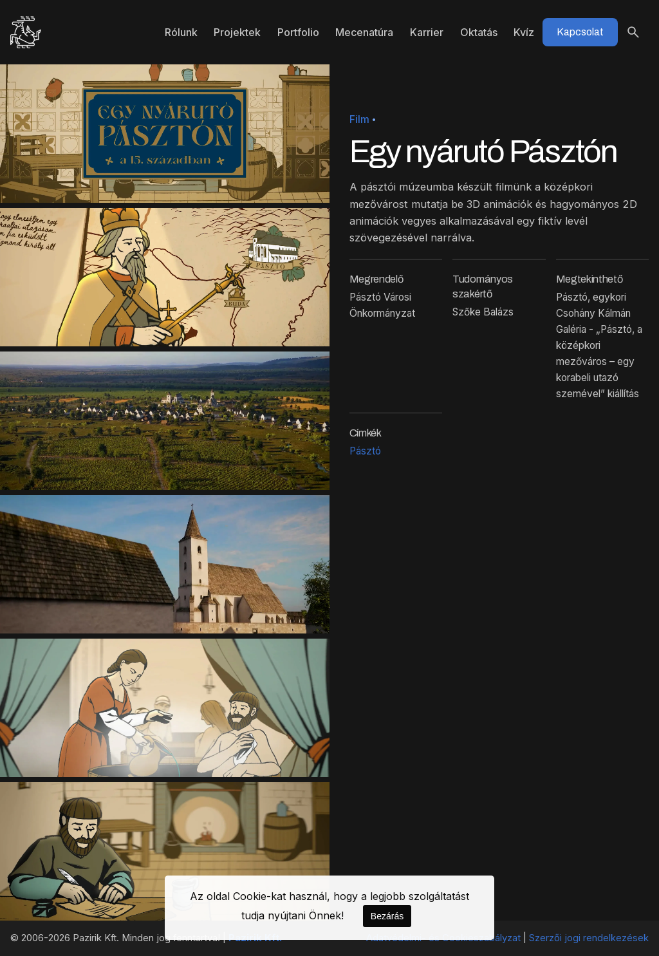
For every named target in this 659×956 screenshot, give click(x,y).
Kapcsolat (580, 31)
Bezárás (387, 916)
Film (359, 119)
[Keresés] (633, 32)
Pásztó (365, 451)
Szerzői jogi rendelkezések (589, 938)
